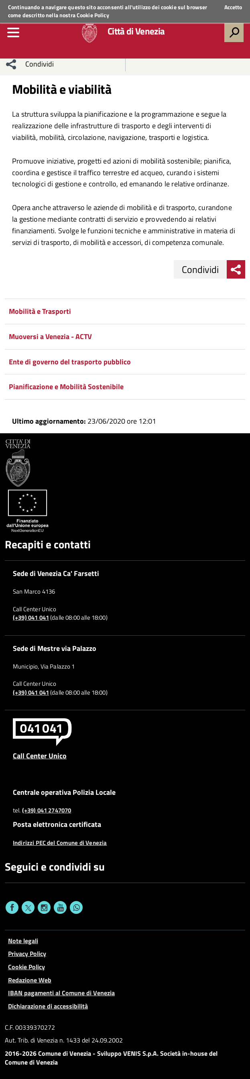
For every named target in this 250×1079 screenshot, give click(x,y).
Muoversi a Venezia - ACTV (50, 336)
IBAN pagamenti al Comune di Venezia (61, 993)
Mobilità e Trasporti (40, 311)
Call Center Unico (40, 755)
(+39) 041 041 (31, 617)
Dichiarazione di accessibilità (48, 1006)
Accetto (233, 7)
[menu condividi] (11, 64)
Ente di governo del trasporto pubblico (70, 361)
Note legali (23, 941)
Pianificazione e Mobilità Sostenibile (66, 386)
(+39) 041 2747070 (46, 810)
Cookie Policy (93, 15)
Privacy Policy (27, 953)
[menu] (13, 32)
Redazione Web (29, 980)
